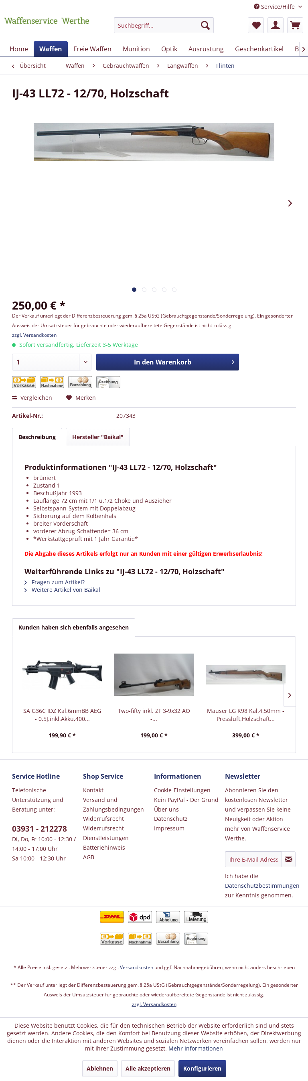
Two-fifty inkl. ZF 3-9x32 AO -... (154, 715)
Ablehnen (100, 1068)
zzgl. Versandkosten (34, 335)
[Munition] (136, 49)
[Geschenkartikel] (259, 49)
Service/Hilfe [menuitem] (275, 6)
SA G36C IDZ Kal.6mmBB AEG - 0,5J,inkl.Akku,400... (62, 715)
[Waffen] (51, 49)
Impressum (169, 828)
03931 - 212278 (39, 829)
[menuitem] (164, 29)
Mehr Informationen (195, 1048)
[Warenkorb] (295, 25)
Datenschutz (171, 818)
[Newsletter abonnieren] (289, 859)
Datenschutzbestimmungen (262, 885)
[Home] (19, 49)
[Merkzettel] (256, 25)
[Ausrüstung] (206, 49)
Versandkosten (136, 967)
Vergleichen (32, 397)
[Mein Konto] (275, 25)
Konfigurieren (202, 1068)
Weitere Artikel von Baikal (62, 589)
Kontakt (93, 790)
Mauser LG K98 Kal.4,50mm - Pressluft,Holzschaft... (245, 715)
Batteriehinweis (104, 847)
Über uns (166, 809)
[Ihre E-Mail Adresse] (253, 859)
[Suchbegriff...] (164, 25)
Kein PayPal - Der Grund (186, 800)
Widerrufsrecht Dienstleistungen (106, 833)
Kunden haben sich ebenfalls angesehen (73, 627)
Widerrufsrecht (103, 818)
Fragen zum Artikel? (54, 582)
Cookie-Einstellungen (182, 790)
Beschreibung (37, 437)
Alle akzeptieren (148, 1068)
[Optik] (169, 49)
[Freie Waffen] (92, 49)
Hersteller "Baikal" (98, 437)
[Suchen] (205, 25)
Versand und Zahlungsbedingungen (113, 804)
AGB (88, 857)
